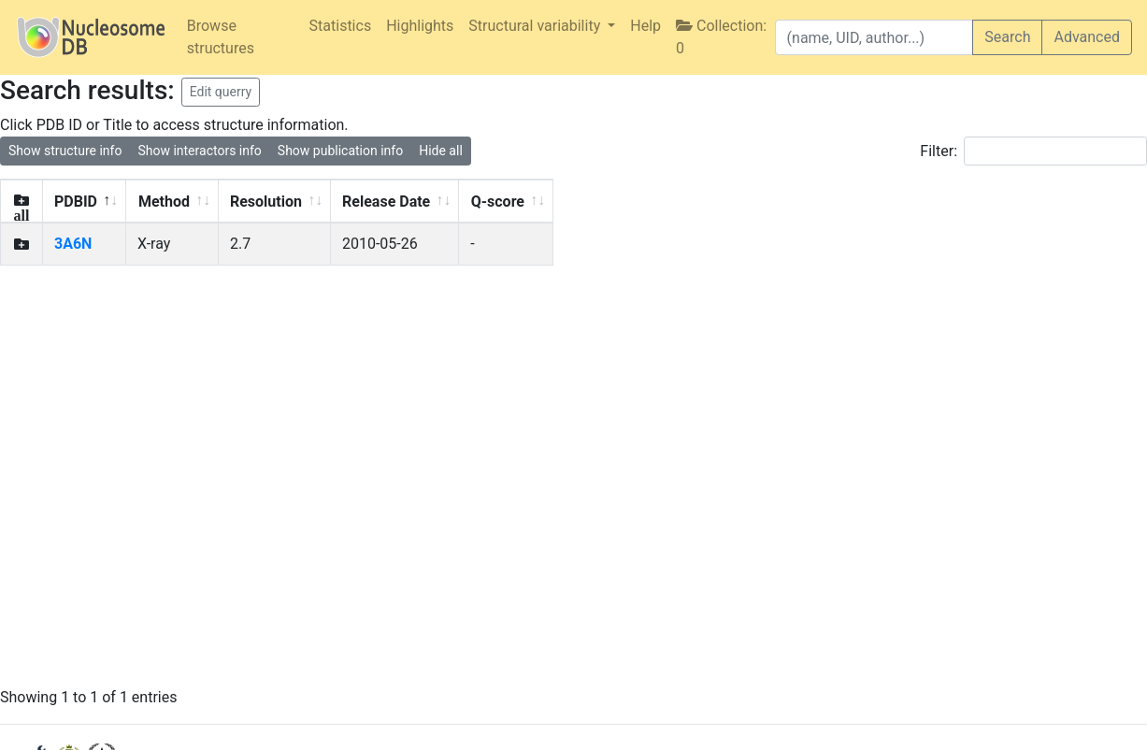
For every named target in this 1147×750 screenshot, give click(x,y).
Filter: (1033, 151)
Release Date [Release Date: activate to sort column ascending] (386, 201)
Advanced (1087, 37)
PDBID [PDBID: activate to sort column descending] (75, 201)
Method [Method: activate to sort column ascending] (164, 201)
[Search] (874, 37)
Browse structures (220, 37)
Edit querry (221, 91)
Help (645, 26)
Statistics (340, 26)
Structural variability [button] (536, 26)
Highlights (419, 26)
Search (1007, 37)
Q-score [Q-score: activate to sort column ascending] (497, 201)
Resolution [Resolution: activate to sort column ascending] (266, 201)
